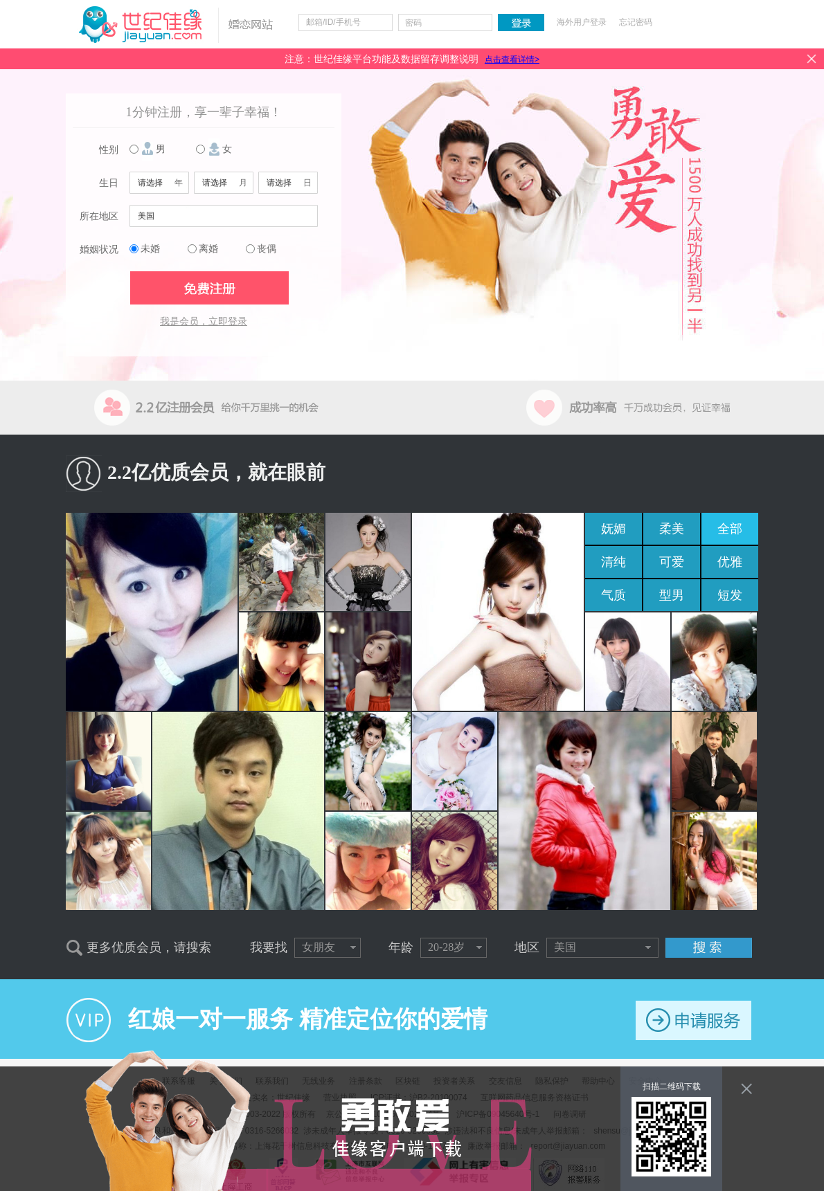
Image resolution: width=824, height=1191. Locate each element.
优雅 (729, 562)
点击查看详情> (512, 59)
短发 (729, 595)
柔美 (671, 529)
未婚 (150, 249)
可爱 (671, 562)
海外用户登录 (582, 22)
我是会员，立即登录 (203, 321)
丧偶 (266, 249)
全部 (729, 529)
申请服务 (693, 1020)
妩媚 (613, 529)
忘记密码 (635, 22)
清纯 (613, 562)
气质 (613, 595)
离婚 (208, 249)
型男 (671, 595)
